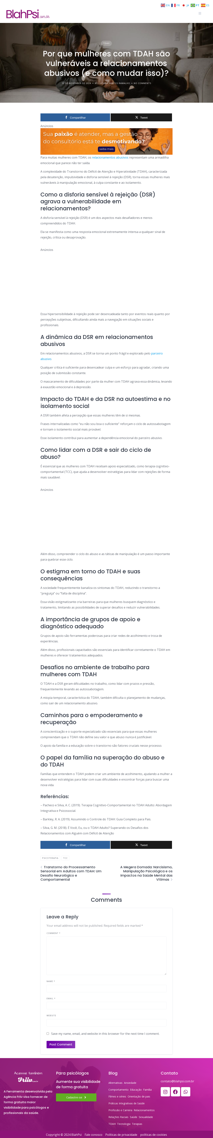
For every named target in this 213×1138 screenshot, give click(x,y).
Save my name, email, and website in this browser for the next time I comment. (105, 1034)
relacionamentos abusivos (110, 157)
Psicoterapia (50, 858)
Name (51, 981)
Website (51, 1015)
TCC (65, 858)
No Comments (142, 83)
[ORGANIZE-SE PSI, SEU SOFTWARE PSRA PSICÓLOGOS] (106, 141)
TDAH (106, 43)
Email (51, 998)
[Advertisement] (106, 278)
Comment (53, 933)
